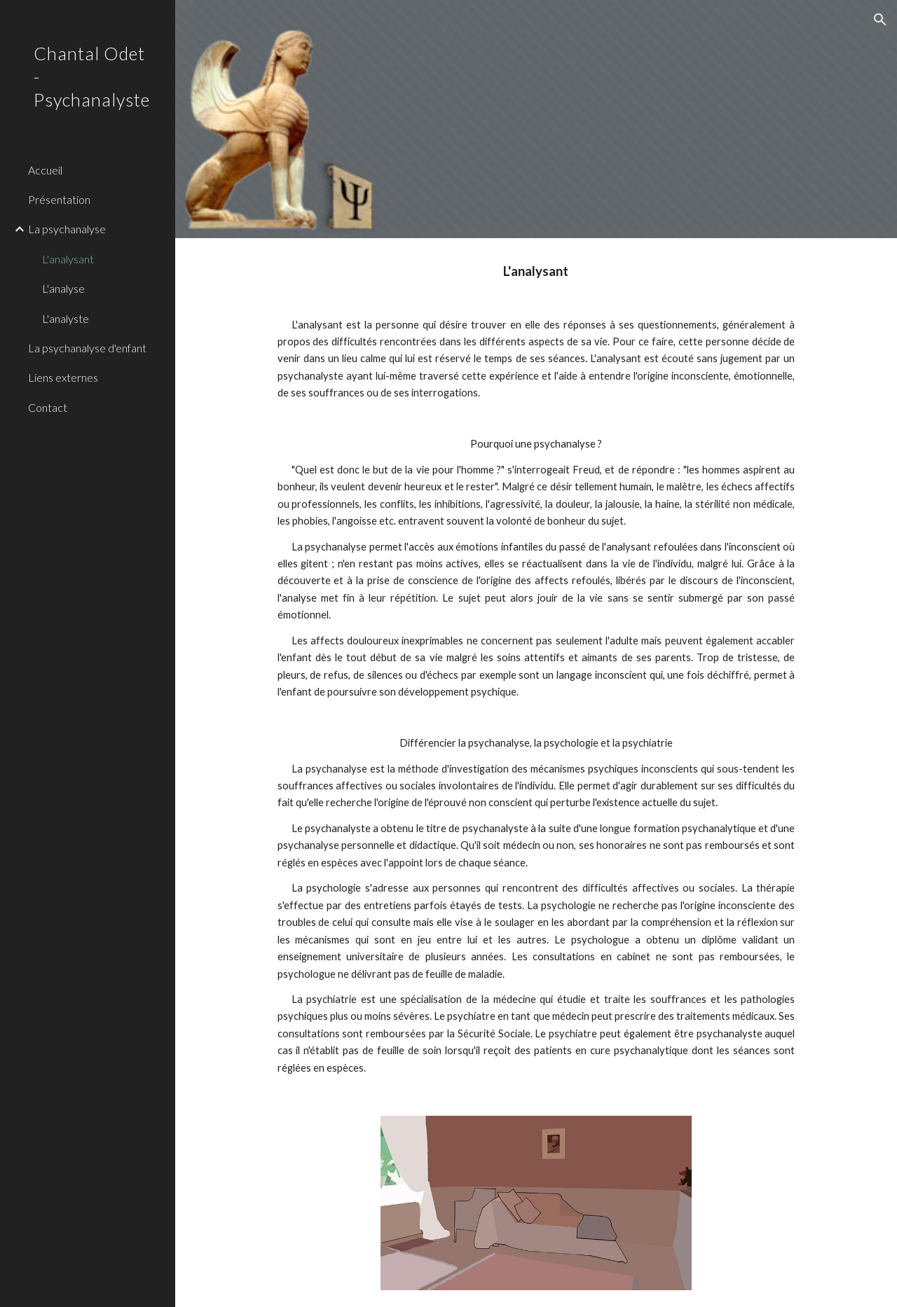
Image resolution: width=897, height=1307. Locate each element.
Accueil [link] (45, 170)
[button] (880, 19)
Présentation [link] (59, 199)
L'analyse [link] (63, 288)
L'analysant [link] (68, 258)
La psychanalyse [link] (67, 228)
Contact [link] (47, 407)
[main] (536, 668)
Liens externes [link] (63, 377)
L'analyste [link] (65, 318)
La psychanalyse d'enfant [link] (87, 347)
